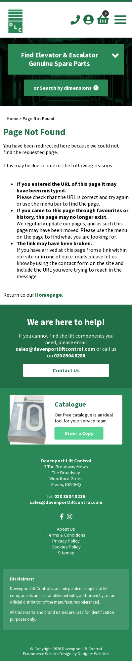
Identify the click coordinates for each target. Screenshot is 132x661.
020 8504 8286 (69, 355)
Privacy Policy (66, 541)
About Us (66, 529)
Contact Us (66, 370)
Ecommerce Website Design (47, 653)
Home (12, 118)
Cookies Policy (66, 547)
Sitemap (66, 553)
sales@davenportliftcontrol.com (55, 349)
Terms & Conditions (66, 535)
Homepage (48, 294)
